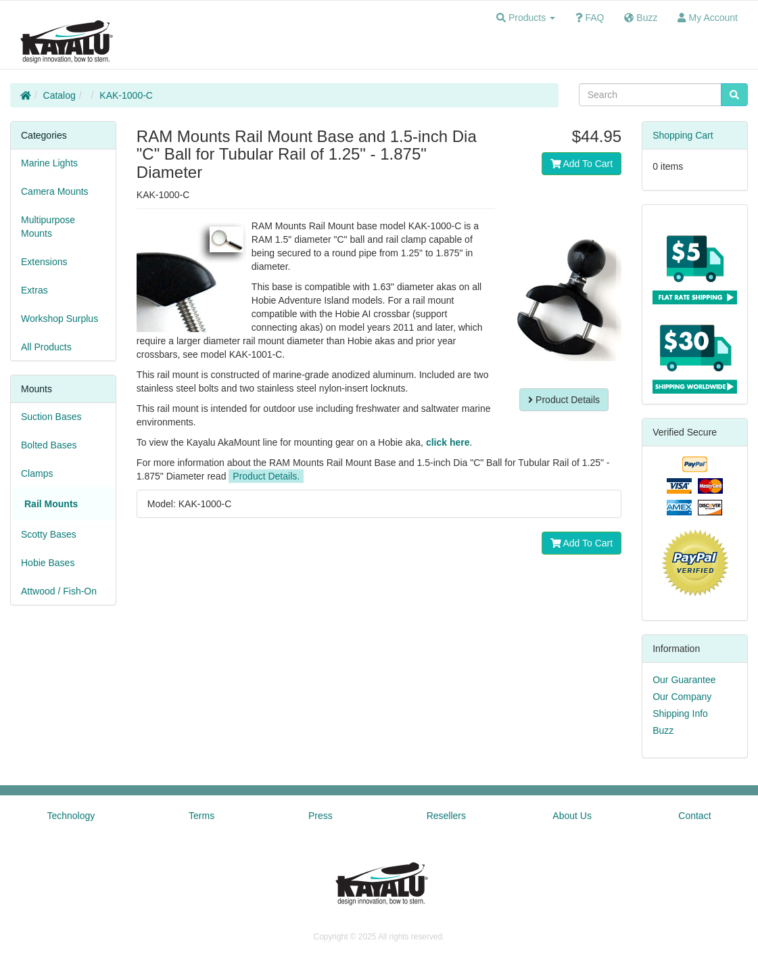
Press (320, 815)
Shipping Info (680, 713)
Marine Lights (49, 163)
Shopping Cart (683, 135)
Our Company (682, 696)
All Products (46, 347)
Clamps (37, 473)
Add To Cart (581, 163)
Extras (34, 290)
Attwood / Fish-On (59, 591)
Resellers (446, 815)
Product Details (564, 399)
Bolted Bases (49, 445)
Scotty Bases (48, 534)
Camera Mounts (55, 191)
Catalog (59, 95)
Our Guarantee (684, 679)
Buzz (663, 730)
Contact (694, 815)
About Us (572, 815)
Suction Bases (51, 416)
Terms (201, 815)
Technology (71, 815)
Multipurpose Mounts (48, 226)
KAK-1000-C (126, 95)
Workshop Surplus (59, 318)
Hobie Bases (47, 562)
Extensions (44, 261)
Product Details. (266, 476)
